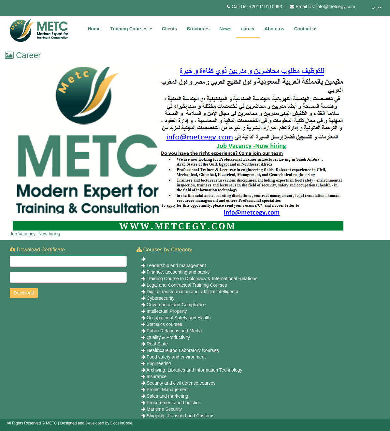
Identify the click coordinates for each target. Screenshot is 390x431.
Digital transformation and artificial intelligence (193, 291)
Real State (157, 343)
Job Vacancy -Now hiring (35, 233)
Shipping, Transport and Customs (180, 415)
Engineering (159, 363)
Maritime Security (164, 409)
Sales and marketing (167, 396)
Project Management (168, 389)
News (225, 28)
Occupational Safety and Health (179, 317)
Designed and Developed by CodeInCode (96, 423)
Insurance (156, 376)
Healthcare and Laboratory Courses (183, 350)
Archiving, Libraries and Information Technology (194, 370)
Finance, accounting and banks (178, 272)
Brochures (198, 28)
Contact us (306, 28)
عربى (376, 6)
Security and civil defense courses (181, 383)
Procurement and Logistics (174, 402)
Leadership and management (176, 265)
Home (94, 28)
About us (274, 28)
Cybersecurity (161, 298)
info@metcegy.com (335, 6)
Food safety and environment (176, 356)
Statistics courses (164, 324)
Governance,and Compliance (176, 304)
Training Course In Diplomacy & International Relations (202, 278)
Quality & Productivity (168, 337)
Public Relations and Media (174, 330)
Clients (169, 28)
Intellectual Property (167, 311)
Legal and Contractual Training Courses (187, 285)
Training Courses (131, 28)
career (248, 28)
